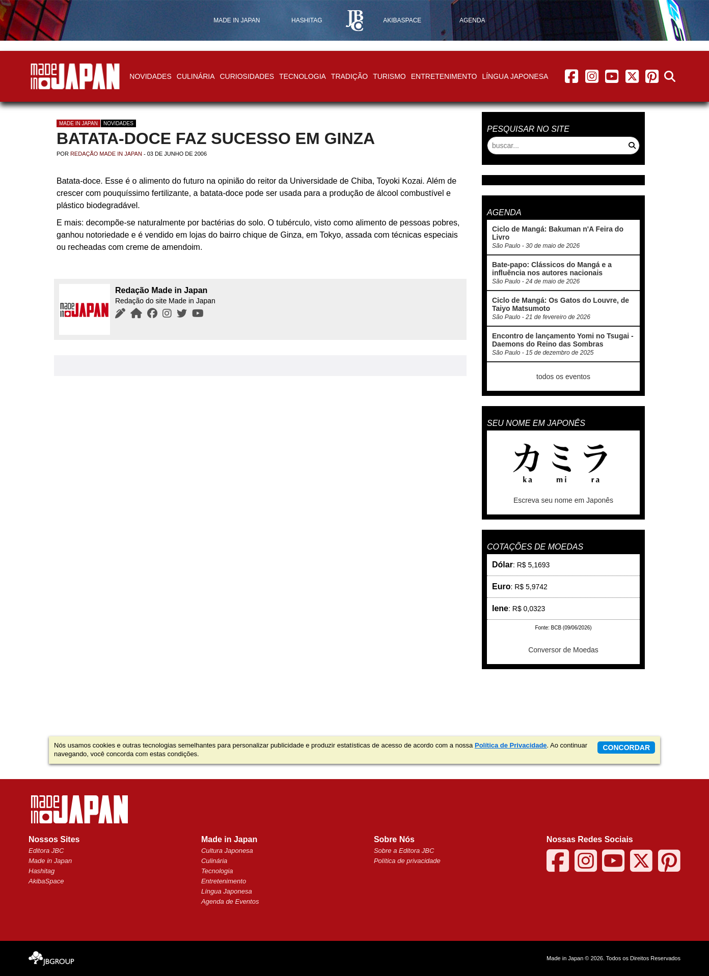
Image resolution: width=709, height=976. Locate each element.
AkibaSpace (46, 881)
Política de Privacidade (511, 745)
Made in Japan (78, 123)
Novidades (150, 76)
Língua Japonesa (515, 76)
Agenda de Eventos (230, 901)
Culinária (196, 76)
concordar (626, 747)
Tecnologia (302, 76)
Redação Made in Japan (106, 154)
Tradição (349, 76)
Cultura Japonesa (227, 850)
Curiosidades (247, 76)
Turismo (389, 76)
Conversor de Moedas (563, 650)
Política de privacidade (407, 861)
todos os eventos (563, 376)
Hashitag (41, 871)
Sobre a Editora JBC (404, 850)
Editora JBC (46, 850)
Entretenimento (444, 76)
